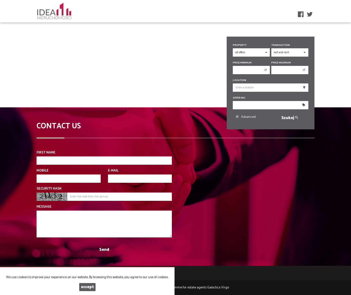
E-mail (113, 170)
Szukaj (289, 118)
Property (240, 45)
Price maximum (281, 63)
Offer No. (239, 98)
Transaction (280, 45)
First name (46, 152)
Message (44, 206)
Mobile (43, 170)
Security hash (49, 188)
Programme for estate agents (186, 287)
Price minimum (242, 63)
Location (239, 80)
